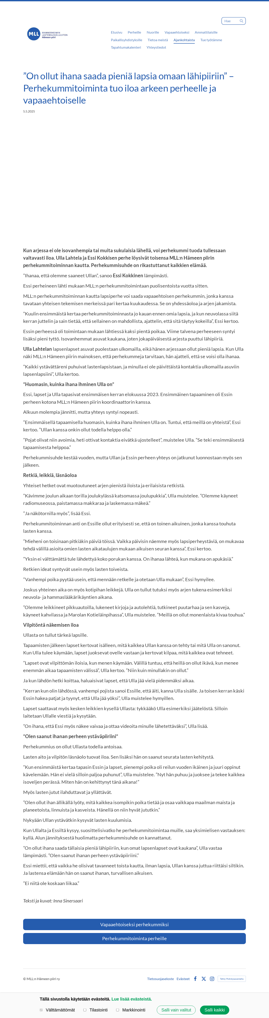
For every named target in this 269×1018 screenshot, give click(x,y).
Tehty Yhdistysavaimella (231, 978)
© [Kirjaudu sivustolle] (25, 979)
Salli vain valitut (176, 1010)
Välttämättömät (57, 1010)
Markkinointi (130, 1010)
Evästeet (183, 979)
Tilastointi (95, 1010)
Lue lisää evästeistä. (131, 999)
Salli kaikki (215, 1010)
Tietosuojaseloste (160, 979)
